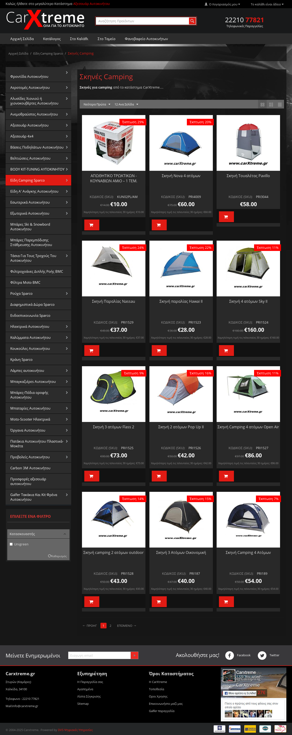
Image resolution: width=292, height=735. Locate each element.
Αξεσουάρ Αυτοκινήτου (29, 125)
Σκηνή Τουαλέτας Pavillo (248, 175)
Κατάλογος (52, 38)
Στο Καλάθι (79, 38)
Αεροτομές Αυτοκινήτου (30, 87)
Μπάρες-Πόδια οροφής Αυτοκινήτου (29, 394)
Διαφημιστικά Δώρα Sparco (32, 304)
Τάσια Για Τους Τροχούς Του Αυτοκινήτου (33, 258)
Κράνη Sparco (21, 359)
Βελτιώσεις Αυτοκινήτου (30, 158)
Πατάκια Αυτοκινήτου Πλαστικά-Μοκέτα (36, 443)
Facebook (238, 655)
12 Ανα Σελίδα (126, 104)
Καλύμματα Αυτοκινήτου (30, 337)
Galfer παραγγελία (161, 711)
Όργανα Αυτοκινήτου (27, 430)
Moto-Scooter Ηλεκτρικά (30, 419)
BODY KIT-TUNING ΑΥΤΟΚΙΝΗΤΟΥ (37, 169)
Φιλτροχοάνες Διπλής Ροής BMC (36, 271)
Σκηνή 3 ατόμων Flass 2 (113, 426)
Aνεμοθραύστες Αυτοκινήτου (34, 114)
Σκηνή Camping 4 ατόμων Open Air (248, 426)
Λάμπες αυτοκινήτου (27, 370)
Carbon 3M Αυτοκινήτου (30, 468)
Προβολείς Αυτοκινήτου (30, 457)
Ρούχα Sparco (21, 293)
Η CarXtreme (158, 682)
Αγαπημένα (85, 689)
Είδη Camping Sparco (48, 53)
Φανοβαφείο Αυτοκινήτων (146, 38)
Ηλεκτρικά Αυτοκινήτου (29, 326)
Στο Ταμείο (106, 38)
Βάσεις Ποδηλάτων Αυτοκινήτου (36, 147)
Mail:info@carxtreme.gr (22, 706)
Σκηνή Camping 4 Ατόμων (248, 552)
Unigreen (19, 544)
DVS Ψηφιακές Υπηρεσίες (75, 730)
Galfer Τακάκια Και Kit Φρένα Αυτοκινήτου (33, 497)
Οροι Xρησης (158, 696)
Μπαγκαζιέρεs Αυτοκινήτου (33, 381)
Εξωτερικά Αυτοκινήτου (29, 213)
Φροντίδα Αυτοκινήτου (29, 76)
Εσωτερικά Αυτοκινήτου (30, 202)
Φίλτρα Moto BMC (25, 282)
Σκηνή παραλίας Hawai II (181, 301)
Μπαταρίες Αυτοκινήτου (30, 408)
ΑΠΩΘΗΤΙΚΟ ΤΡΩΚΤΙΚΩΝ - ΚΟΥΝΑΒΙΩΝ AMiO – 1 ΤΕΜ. (113, 178)
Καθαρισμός (59, 556)
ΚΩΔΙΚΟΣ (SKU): (102, 196)
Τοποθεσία (156, 689)
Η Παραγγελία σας (90, 682)
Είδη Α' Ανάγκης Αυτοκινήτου (34, 191)
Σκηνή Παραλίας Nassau (113, 301)
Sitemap (83, 703)
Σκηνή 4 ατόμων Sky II (248, 301)
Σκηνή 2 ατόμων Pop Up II (181, 426)
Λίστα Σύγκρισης (89, 696)
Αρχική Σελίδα (22, 38)
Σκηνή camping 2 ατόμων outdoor (113, 552)
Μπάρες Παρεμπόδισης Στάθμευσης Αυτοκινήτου (31, 242)
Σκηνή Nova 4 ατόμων (181, 175)
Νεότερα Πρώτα (97, 104)
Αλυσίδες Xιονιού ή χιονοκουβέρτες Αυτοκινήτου (34, 100)
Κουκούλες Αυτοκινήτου (30, 348)
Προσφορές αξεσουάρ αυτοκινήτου (28, 481)
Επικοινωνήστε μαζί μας (166, 703)
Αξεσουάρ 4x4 (21, 136)
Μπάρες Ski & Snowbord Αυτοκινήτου (30, 226)
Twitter (268, 655)
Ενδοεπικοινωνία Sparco (30, 315)
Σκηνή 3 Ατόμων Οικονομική (181, 552)
